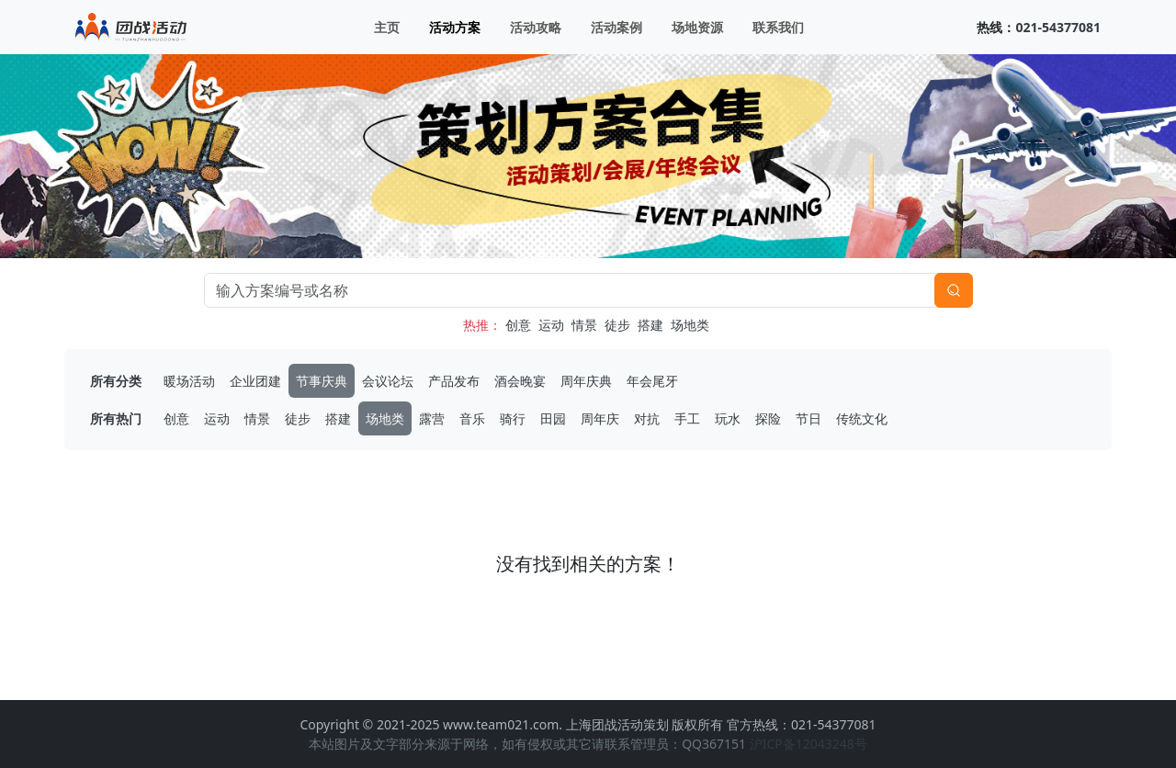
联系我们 (778, 27)
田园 (553, 418)
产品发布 (454, 381)
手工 (687, 418)
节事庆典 (321, 381)
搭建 (650, 324)
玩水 (728, 418)
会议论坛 (387, 381)
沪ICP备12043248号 (808, 743)
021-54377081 (1058, 27)
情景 (584, 324)
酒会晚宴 (520, 381)
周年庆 (600, 418)
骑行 (513, 418)
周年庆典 (586, 381)
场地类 (690, 324)
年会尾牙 (652, 381)
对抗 (647, 418)
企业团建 (255, 381)
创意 (518, 324)
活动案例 (616, 27)
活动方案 (455, 27)
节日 (808, 418)
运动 (551, 324)
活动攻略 (535, 27)
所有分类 (115, 381)
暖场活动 (189, 381)
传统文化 (862, 418)
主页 (387, 27)
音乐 (472, 418)
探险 (768, 418)
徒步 (617, 324)
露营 (432, 418)
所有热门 (115, 418)
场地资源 (697, 27)
